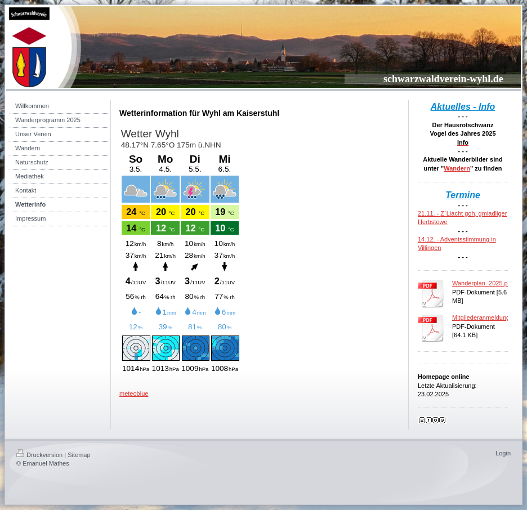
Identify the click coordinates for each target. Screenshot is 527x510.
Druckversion (39, 454)
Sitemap (79, 454)
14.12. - (429, 239)
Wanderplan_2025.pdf (482, 283)
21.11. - (429, 213)
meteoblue (133, 393)
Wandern (457, 168)
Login (503, 453)
